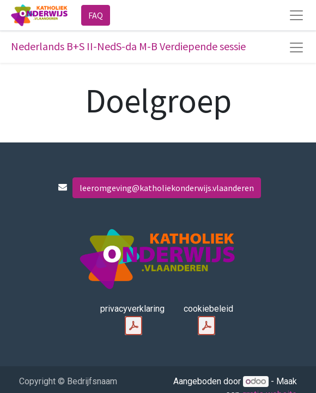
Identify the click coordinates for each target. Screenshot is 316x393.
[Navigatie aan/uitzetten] (296, 47)
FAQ (95, 15)
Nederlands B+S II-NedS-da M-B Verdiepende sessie (128, 46)
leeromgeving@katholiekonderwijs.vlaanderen (167, 187)
